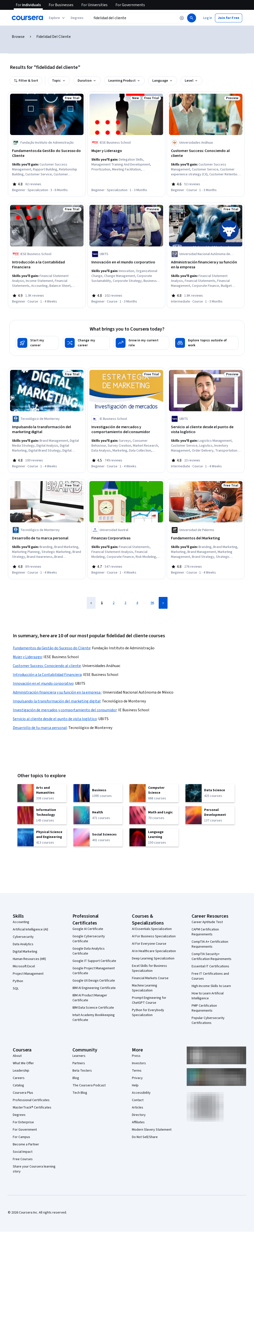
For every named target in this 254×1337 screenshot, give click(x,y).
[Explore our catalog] (57, 18)
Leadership (21, 1070)
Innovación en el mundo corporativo (43, 683)
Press (136, 1055)
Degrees (19, 1114)
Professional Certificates (31, 1100)
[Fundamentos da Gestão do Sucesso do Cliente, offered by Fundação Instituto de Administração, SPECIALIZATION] (47, 153)
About (17, 1055)
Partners (78, 1063)
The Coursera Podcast (89, 1085)
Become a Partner (26, 1144)
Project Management (28, 973)
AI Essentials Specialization (152, 929)
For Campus (21, 1137)
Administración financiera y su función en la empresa (57, 692)
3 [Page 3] (125, 602)
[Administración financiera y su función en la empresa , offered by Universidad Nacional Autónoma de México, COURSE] (205, 265)
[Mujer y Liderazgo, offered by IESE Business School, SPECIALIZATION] (126, 150)
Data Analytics (23, 944)
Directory (139, 1114)
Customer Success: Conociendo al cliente (47, 665)
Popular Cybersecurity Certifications (208, 1020)
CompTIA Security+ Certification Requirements (211, 956)
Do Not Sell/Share (145, 1137)
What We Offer (23, 1063)
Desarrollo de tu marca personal (40, 727)
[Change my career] (86, 343)
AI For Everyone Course (149, 943)
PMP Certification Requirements (204, 1008)
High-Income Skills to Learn (211, 986)
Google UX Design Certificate (93, 980)
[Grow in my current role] (141, 343)
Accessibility (141, 1092)
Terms (136, 1070)
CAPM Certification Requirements (205, 932)
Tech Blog (79, 1092)
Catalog (18, 1085)
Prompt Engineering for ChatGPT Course (149, 1000)
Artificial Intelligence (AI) (30, 929)
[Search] (191, 18)
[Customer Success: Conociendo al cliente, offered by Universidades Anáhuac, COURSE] (205, 153)
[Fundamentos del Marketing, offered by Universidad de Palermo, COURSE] (205, 538)
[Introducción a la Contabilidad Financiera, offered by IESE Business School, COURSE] (47, 265)
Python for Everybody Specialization (148, 1013)
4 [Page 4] (137, 602)
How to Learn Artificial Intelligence (208, 996)
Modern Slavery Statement (151, 1129)
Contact (137, 1100)
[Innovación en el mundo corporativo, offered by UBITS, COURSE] (126, 262)
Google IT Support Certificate (94, 960)
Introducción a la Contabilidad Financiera (47, 674)
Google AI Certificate (87, 929)
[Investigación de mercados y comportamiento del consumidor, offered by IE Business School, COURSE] (126, 429)
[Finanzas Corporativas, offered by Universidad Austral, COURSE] (126, 538)
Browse (18, 36)
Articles (137, 1107)
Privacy (137, 1078)
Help (135, 1085)
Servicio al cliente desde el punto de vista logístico (55, 719)
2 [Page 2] (113, 602)
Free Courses (23, 1159)
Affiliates (138, 1122)
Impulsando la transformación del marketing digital (56, 701)
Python (18, 981)
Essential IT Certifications (210, 966)
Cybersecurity (23, 936)
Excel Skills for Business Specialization (149, 968)
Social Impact (22, 1151)
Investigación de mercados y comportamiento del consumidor (65, 710)
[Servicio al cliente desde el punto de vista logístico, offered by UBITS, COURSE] (205, 429)
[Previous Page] (91, 603)
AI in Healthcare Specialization (154, 951)
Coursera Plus (23, 1092)
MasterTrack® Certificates (32, 1107)
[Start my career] (37, 343)
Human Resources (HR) (29, 959)
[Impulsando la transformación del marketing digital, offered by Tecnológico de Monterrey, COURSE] (47, 429)
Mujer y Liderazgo (27, 657)
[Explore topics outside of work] (206, 343)
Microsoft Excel (24, 966)
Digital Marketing (25, 951)
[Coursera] (27, 18)
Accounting (21, 922)
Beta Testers (82, 1070)
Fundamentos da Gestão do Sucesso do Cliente (51, 648)
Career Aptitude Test (207, 922)
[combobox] (133, 18)
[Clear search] (181, 18)
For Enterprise (23, 1122)
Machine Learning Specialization (144, 988)
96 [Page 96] (152, 602)
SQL (16, 988)
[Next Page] (163, 603)
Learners (78, 1055)
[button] (77, 18)
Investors (139, 1063)
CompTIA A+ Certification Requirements (210, 944)
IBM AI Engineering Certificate (94, 988)
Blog (75, 1078)
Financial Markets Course (150, 978)
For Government (25, 1129)
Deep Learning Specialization (153, 958)
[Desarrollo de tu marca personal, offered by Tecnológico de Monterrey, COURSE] (47, 538)
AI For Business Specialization (154, 936)
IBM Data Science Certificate (93, 1007)
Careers (19, 1078)
